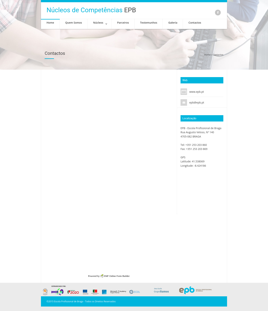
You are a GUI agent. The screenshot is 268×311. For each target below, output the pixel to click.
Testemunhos (148, 22)
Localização (189, 118)
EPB (91, 10)
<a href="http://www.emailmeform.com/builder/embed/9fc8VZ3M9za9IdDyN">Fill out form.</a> (109, 172)
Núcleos (98, 22)
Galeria (172, 22)
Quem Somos (73, 22)
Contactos (195, 22)
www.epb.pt (196, 91)
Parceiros (123, 22)
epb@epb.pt (196, 102)
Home (50, 22)
